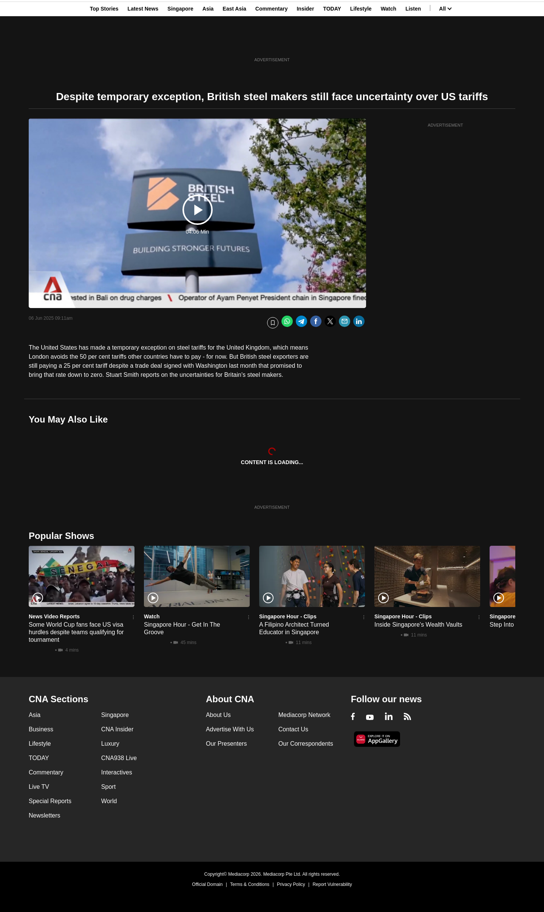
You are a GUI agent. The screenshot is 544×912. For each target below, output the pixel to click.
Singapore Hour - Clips (288, 616)
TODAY (332, 43)
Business (41, 729)
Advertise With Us (230, 729)
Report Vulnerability (332, 884)
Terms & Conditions (249, 884)
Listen (413, 43)
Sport (108, 786)
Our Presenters (226, 743)
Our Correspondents (305, 743)
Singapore (180, 43)
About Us (218, 715)
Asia (208, 43)
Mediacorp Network (304, 715)
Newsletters (44, 815)
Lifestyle (361, 43)
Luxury (110, 743)
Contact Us (293, 729)
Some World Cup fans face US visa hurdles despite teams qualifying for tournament (76, 632)
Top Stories (104, 43)
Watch (388, 43)
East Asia (234, 43)
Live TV (39, 786)
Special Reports (50, 801)
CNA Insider (117, 729)
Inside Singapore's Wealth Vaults (418, 624)
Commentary (271, 43)
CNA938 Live (119, 758)
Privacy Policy (291, 884)
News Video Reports (54, 616)
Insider (305, 43)
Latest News (143, 43)
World (109, 801)
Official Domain (207, 884)
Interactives (116, 772)
